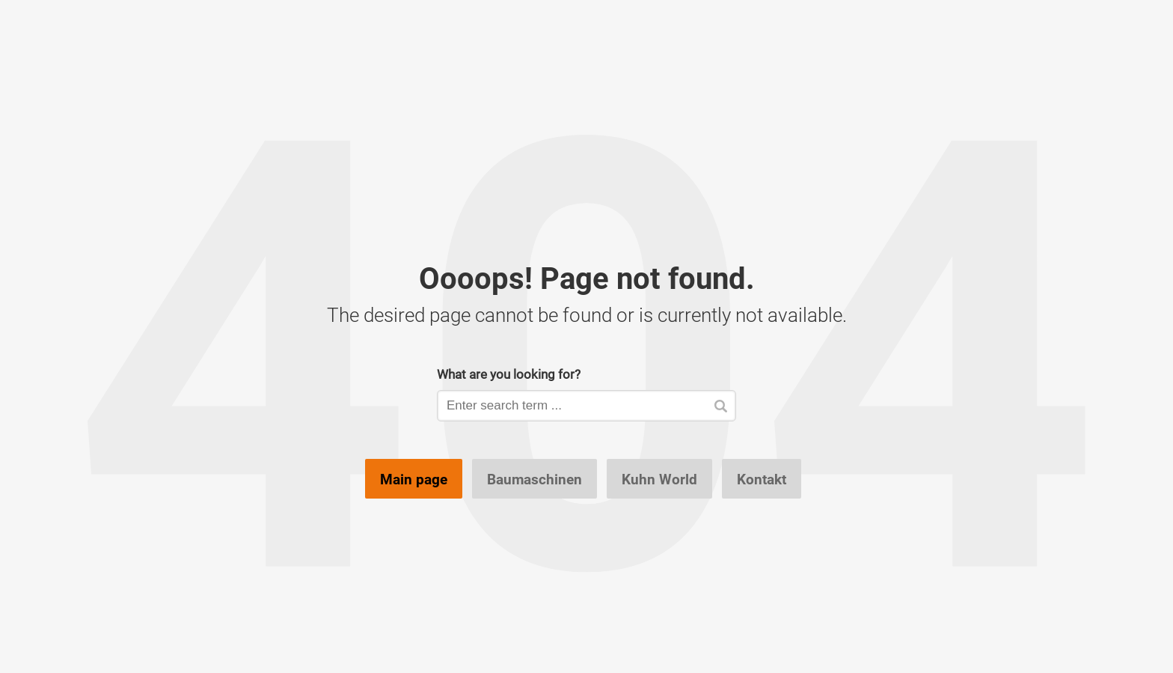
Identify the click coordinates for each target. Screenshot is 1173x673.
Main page (413, 479)
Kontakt (761, 479)
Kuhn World (659, 479)
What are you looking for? (509, 374)
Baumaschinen (534, 479)
